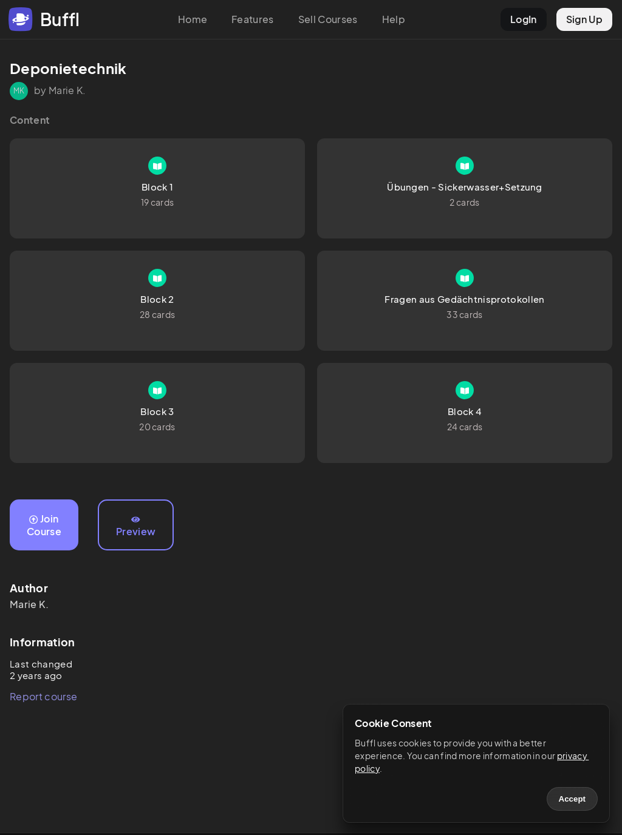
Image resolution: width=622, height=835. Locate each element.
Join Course (44, 525)
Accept (572, 798)
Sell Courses (328, 19)
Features (252, 19)
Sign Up (584, 19)
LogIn (523, 19)
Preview (136, 526)
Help (393, 19)
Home (192, 19)
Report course (43, 696)
